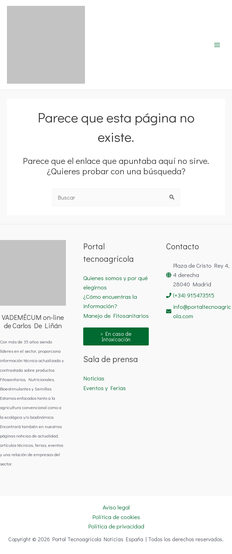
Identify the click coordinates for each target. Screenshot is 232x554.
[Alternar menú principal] (217, 45)
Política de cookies (116, 517)
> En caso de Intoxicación (115, 336)
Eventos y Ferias (104, 388)
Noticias (93, 378)
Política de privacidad (116, 526)
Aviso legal (116, 507)
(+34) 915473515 (193, 295)
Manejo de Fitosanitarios (116, 316)
